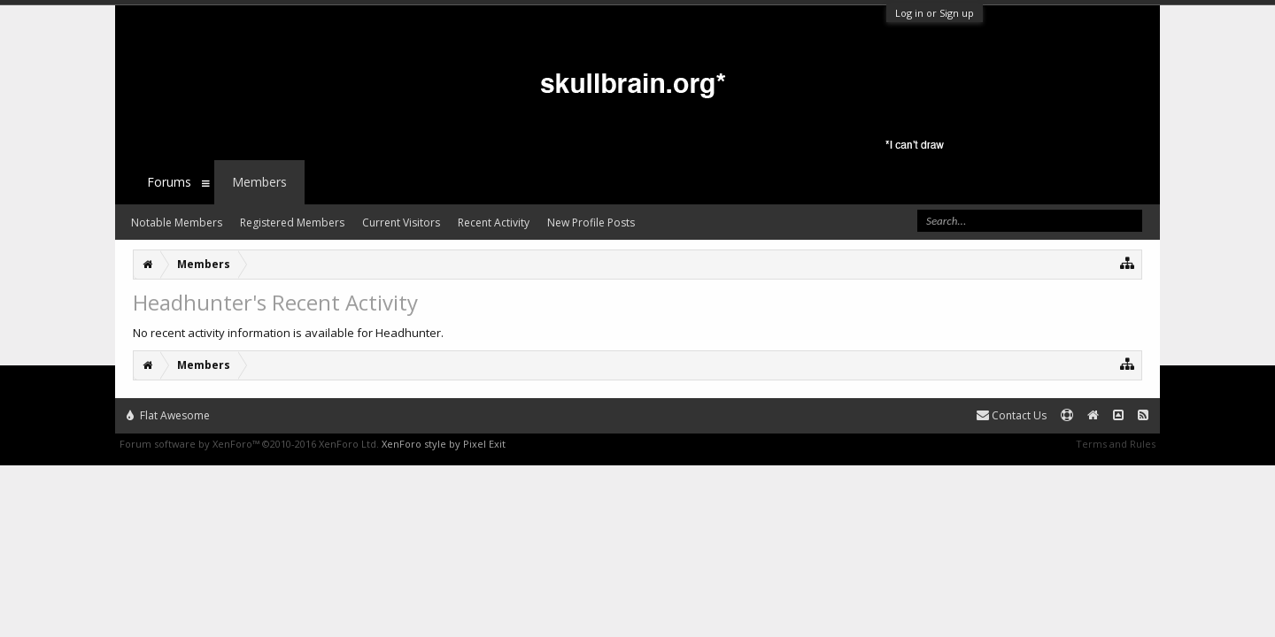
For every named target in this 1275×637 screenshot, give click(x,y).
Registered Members (292, 222)
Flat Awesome (168, 415)
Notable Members (176, 222)
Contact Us (1012, 415)
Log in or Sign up (934, 12)
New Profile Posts (591, 222)
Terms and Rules (1115, 443)
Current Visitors (401, 222)
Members (259, 181)
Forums (169, 181)
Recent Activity (493, 222)
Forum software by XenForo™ (249, 443)
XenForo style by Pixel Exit (444, 443)
